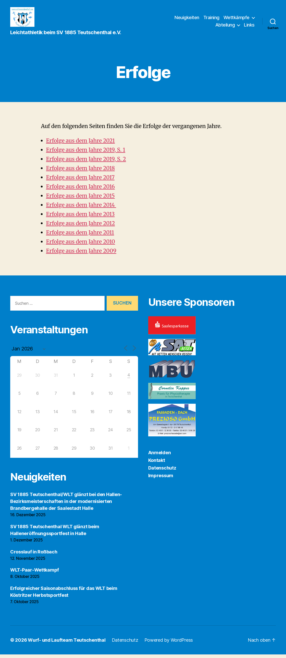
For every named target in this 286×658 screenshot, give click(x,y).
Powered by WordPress (168, 643)
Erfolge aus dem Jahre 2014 (81, 208)
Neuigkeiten (187, 19)
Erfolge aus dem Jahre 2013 (80, 217)
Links (249, 26)
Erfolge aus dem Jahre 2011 (80, 235)
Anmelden (159, 456)
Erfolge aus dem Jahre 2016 (80, 189)
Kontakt (156, 463)
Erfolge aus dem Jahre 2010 (80, 245)
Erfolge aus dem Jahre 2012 (80, 226)
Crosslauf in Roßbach (33, 555)
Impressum (160, 479)
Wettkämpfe (236, 19)
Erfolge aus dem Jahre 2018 (80, 171)
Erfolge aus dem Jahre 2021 (80, 144)
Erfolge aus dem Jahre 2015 (80, 199)
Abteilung (225, 26)
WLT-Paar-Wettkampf (34, 573)
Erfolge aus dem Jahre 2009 (81, 254)
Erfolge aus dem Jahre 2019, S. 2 (86, 162)
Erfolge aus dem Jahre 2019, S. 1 (85, 153)
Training (211, 19)
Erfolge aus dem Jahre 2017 (80, 180)
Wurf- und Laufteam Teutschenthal (66, 643)
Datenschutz (162, 471)
